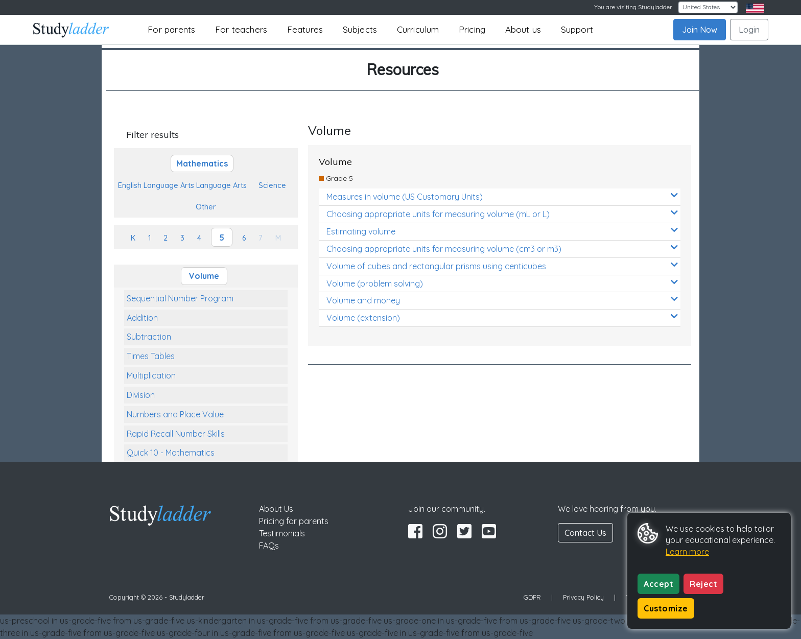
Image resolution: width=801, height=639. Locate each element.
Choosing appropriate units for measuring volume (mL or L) (502, 213)
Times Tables (151, 356)
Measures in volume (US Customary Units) (502, 196)
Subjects (360, 29)
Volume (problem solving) (502, 283)
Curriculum (418, 29)
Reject (703, 584)
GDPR (532, 597)
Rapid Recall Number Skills (176, 434)
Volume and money (502, 300)
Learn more (687, 552)
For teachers (241, 29)
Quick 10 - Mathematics (171, 452)
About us (523, 29)
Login (749, 30)
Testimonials (282, 533)
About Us (276, 509)
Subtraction (149, 337)
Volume (204, 276)
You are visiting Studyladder (633, 7)
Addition (142, 318)
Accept (658, 584)
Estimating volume (502, 231)
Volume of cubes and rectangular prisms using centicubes (502, 266)
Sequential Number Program (180, 298)
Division (141, 395)
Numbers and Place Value (175, 414)
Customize (666, 608)
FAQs (269, 545)
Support (577, 29)
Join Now (699, 30)
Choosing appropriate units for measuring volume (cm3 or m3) (502, 248)
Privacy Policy (583, 597)
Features (305, 29)
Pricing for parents (293, 521)
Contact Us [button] (585, 533)
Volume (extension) (502, 317)
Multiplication (151, 375)
